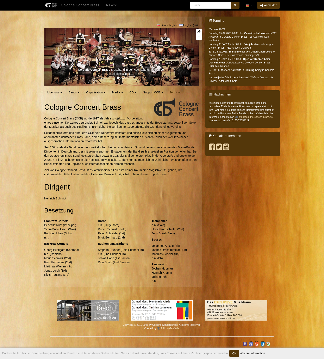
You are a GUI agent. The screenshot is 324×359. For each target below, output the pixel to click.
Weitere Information (252, 353)
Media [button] (117, 92)
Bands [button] (74, 92)
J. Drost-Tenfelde (170, 328)
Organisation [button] (95, 92)
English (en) (188, 25)
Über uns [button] (54, 92)
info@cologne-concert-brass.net (255, 117)
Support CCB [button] (153, 92)
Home (111, 5)
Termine (175, 92)
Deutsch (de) (167, 25)
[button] (249, 5)
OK (234, 353)
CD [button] (133, 92)
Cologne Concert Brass (94, 69)
